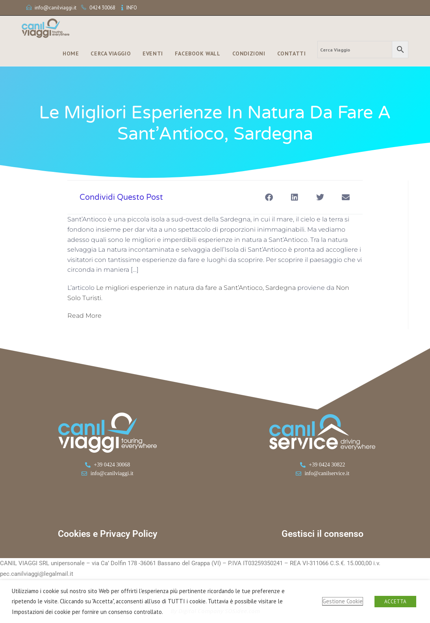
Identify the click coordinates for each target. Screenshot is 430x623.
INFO (131, 7)
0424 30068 (102, 7)
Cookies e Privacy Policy (107, 534)
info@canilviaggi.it (55, 7)
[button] (269, 197)
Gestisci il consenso (322, 534)
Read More (84, 315)
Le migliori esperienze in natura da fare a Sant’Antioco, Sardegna (196, 287)
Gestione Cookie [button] (342, 601)
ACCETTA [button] (395, 601)
